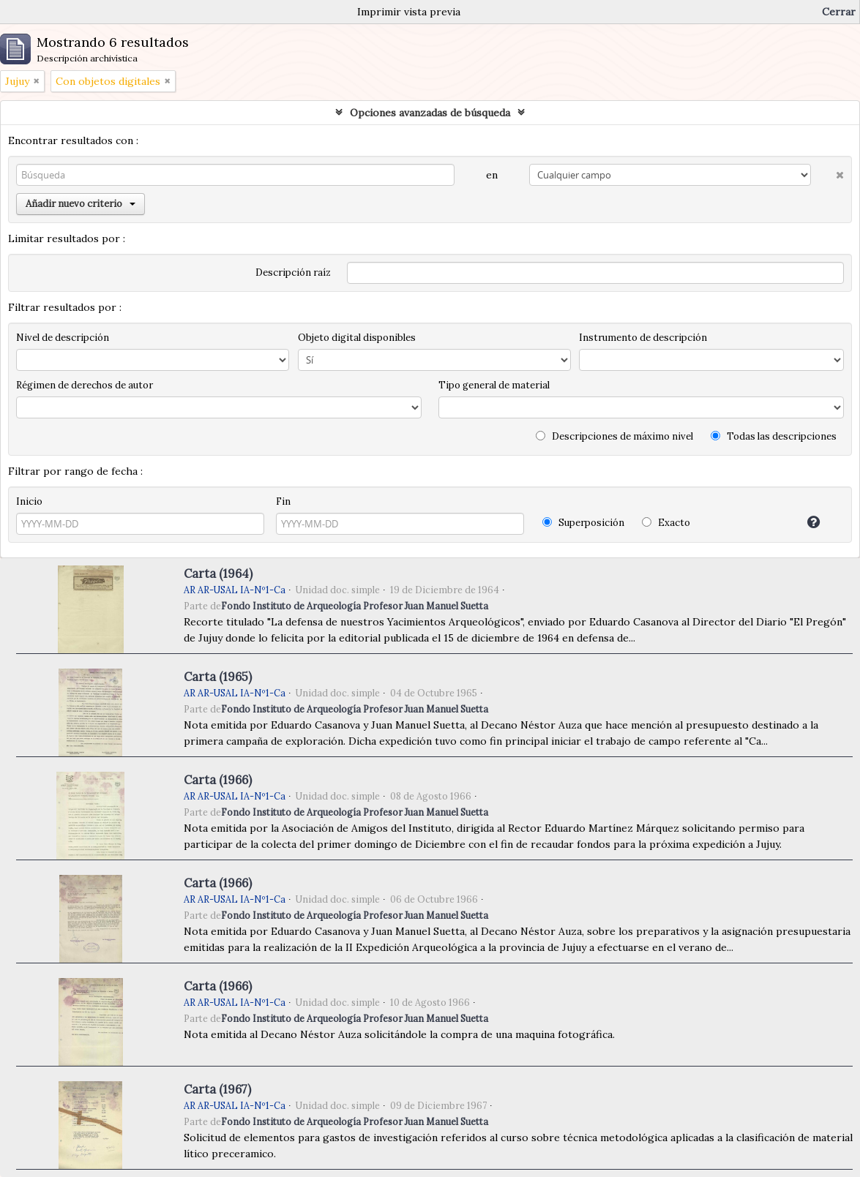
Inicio (29, 501)
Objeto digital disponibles (357, 337)
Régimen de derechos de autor (84, 385)
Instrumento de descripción (643, 337)
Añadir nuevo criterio (80, 204)
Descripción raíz (293, 272)
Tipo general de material (494, 385)
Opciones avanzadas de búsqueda (430, 112)
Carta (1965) (218, 676)
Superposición (583, 522)
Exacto (666, 522)
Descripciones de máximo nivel (614, 436)
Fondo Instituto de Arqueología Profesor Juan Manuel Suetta (354, 606)
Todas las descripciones (774, 436)
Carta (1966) (218, 779)
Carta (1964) (218, 573)
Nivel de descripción (62, 337)
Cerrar (839, 11)
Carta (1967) (217, 1089)
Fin (283, 501)
